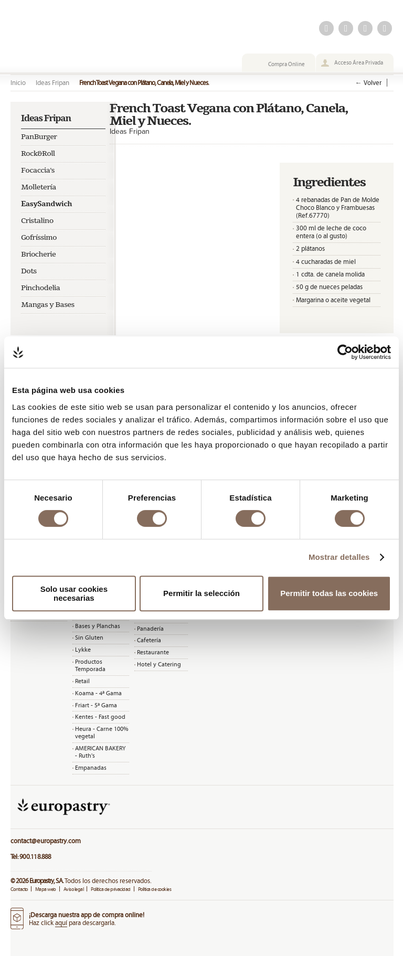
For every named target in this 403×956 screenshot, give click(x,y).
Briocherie (38, 254)
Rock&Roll (38, 153)
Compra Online (286, 64)
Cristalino (37, 221)
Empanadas (91, 767)
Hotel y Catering (159, 664)
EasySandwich (46, 204)
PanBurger (39, 137)
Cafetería (149, 640)
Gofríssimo (39, 237)
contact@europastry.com (45, 841)
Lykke (83, 649)
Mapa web (45, 889)
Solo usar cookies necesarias (74, 593)
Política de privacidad (111, 889)
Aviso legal (73, 889)
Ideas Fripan (52, 83)
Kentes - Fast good (100, 716)
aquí (61, 923)
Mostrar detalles (339, 557)
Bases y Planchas (97, 626)
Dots (29, 271)
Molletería (38, 187)
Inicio (18, 83)
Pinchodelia (40, 288)
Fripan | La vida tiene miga (83, 40)
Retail (82, 681)
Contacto (19, 889)
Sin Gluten (89, 637)
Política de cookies (154, 889)
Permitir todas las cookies (329, 593)
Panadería (150, 628)
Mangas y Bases (48, 305)
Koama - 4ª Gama (98, 693)
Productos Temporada (90, 665)
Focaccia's (38, 170)
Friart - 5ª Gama (96, 705)
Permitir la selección (201, 593)
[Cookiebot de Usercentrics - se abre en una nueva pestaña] (345, 352)
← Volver (368, 83)
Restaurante (153, 652)
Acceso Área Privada (358, 62)
